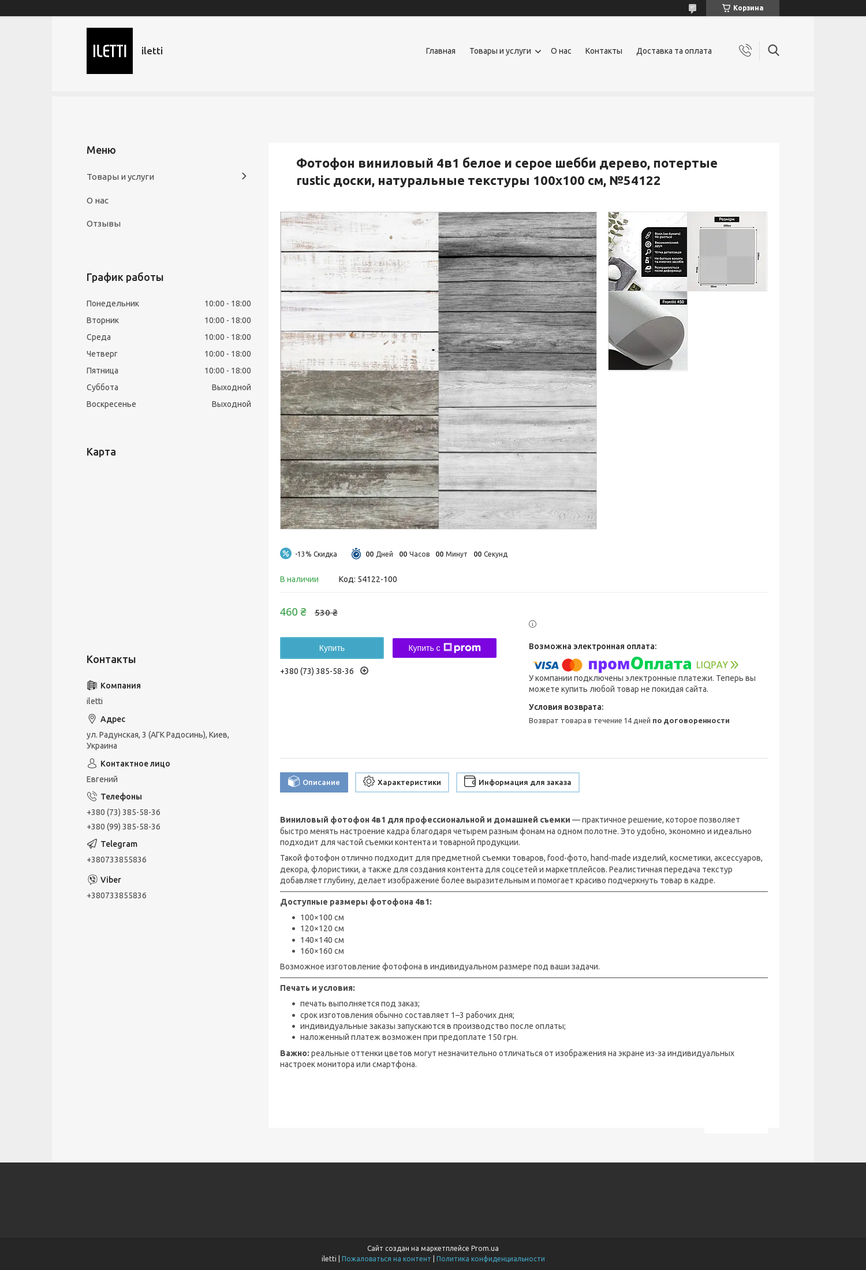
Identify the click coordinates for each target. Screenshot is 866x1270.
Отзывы (104, 223)
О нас (561, 50)
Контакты (603, 50)
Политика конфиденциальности (490, 1258)
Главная (441, 50)
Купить (332, 648)
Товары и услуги (500, 50)
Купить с (444, 648)
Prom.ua (485, 1248)
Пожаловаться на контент (386, 1258)
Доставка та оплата (674, 50)
